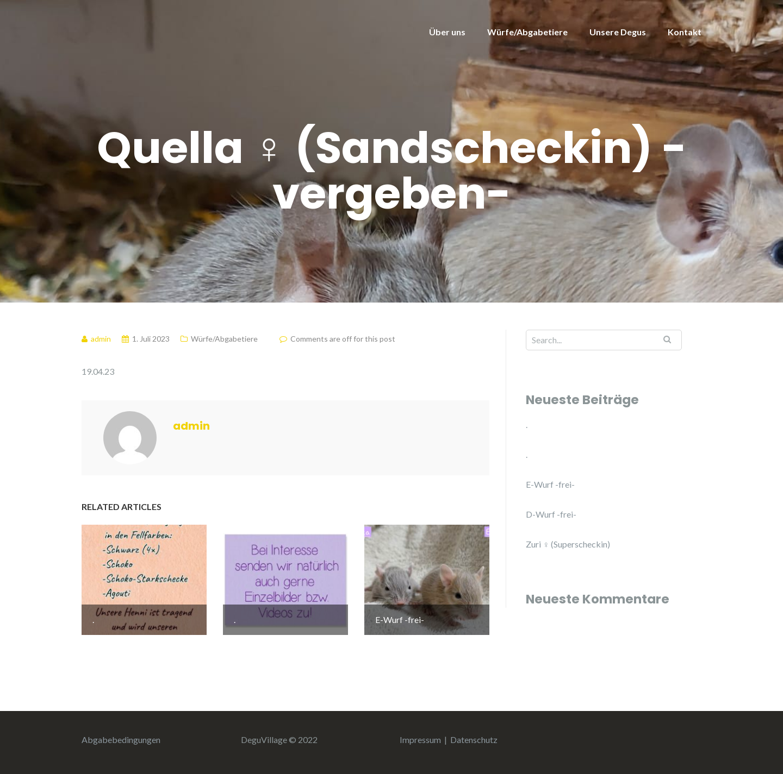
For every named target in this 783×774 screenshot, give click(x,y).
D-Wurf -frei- (551, 514)
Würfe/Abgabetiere (527, 32)
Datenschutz (474, 739)
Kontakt (684, 32)
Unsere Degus (617, 32)
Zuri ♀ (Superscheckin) (568, 544)
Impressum (420, 739)
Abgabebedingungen (121, 739)
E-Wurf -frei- (550, 484)
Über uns (447, 32)
